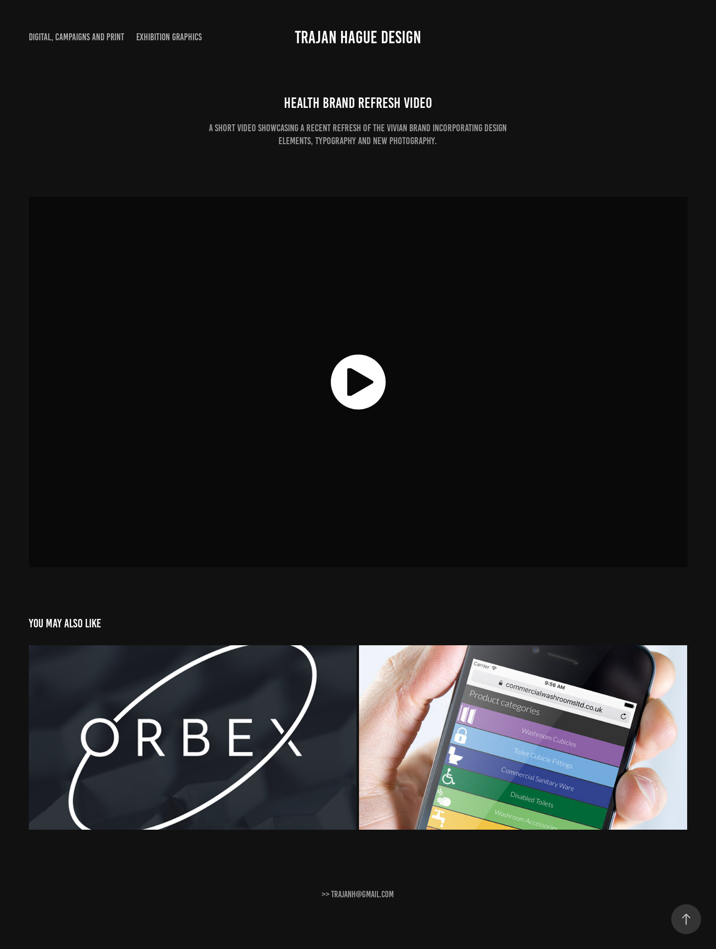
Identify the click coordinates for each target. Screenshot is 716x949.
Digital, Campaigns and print (76, 37)
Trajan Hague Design (358, 37)
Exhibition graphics (169, 37)
